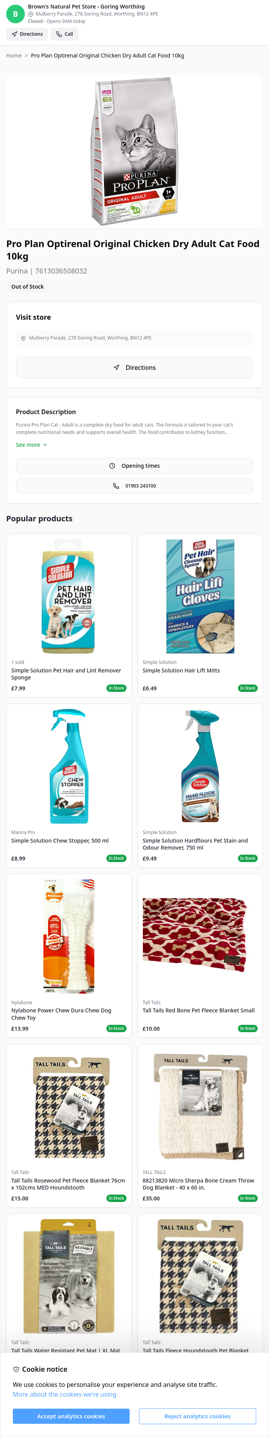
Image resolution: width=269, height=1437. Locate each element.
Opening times (134, 465)
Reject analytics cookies (197, 1416)
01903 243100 (134, 485)
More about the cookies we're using (64, 1394)
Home (14, 55)
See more (32, 444)
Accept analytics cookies (71, 1416)
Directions (134, 367)
